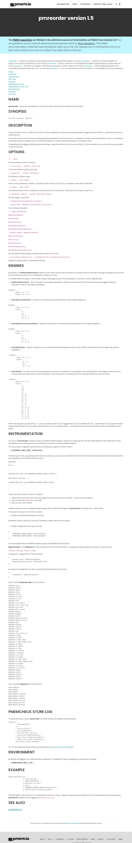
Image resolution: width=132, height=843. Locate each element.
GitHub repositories (73, 823)
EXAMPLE (12, 92)
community (59, 839)
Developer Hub (63, 4)
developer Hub (82, 839)
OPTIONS (12, 79)
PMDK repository (22, 40)
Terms (120, 839)
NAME (10, 72)
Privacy (101, 839)
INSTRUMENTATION (16, 84)
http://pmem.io (15, 810)
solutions (111, 839)
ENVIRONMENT (14, 89)
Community (85, 4)
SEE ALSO (12, 94)
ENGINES (11, 82)
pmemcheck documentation (62, 747)
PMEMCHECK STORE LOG (18, 87)
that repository (86, 43)
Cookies (70, 839)
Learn (74, 4)
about (42, 839)
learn (93, 839)
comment (12, 61)
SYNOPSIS (12, 74)
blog (50, 839)
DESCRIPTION (13, 77)
